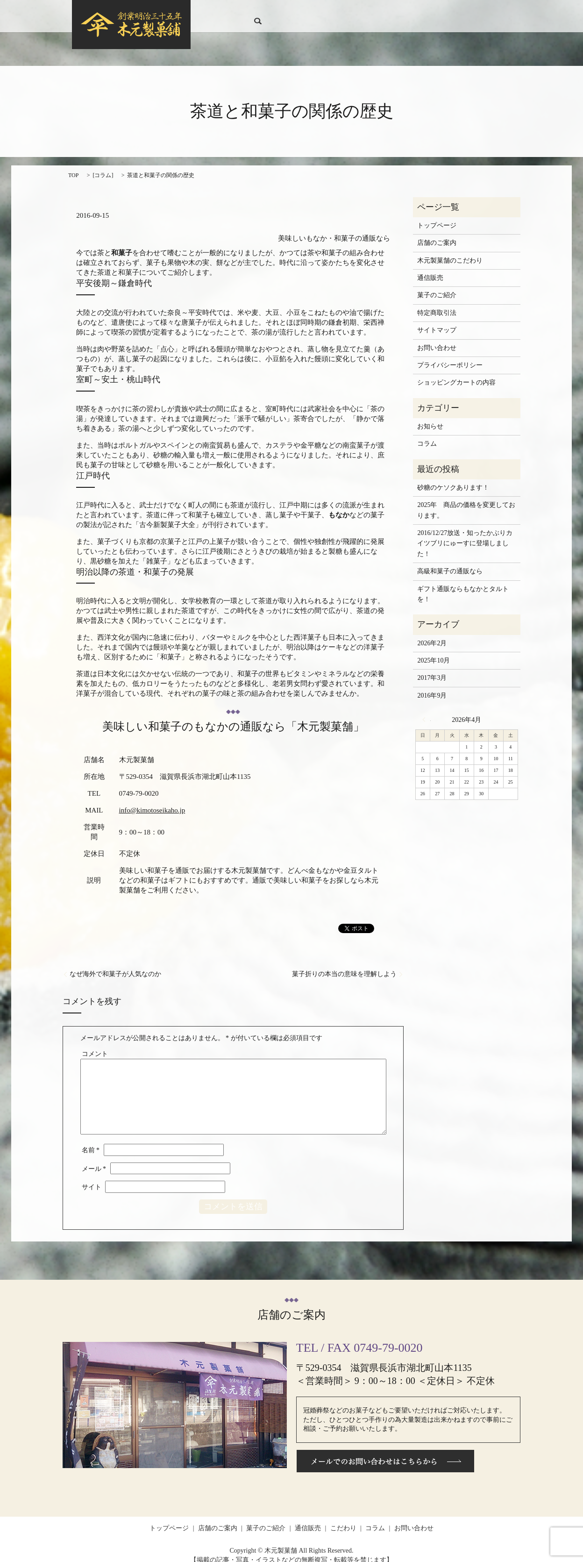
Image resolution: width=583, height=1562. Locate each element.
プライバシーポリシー (450, 356)
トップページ (248, 11)
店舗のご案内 (293, 11)
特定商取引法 (436, 303)
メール (94, 1159)
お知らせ (430, 417)
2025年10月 (433, 651)
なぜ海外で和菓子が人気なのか (115, 965)
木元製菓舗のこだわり (450, 251)
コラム (435, 11)
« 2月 (426, 710)
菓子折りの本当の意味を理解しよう (344, 965)
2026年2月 (432, 633)
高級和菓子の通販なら (450, 562)
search (501, 12)
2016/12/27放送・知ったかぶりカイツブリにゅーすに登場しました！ (464, 535)
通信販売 (376, 11)
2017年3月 (432, 668)
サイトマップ (436, 321)
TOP (73, 166)
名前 (91, 1141)
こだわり (407, 11)
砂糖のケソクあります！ (453, 478)
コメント (95, 1044)
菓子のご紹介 (337, 11)
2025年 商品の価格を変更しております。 (466, 501)
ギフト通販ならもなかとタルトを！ (463, 585)
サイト (91, 1178)
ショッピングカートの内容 (456, 373)
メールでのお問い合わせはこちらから (385, 1452)
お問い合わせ (469, 11)
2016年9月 (432, 686)
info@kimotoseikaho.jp (152, 801)
